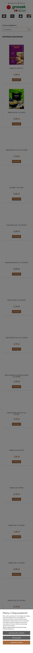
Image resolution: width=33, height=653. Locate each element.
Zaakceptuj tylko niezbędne (16, 633)
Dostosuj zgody (16, 637)
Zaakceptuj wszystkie (16, 642)
